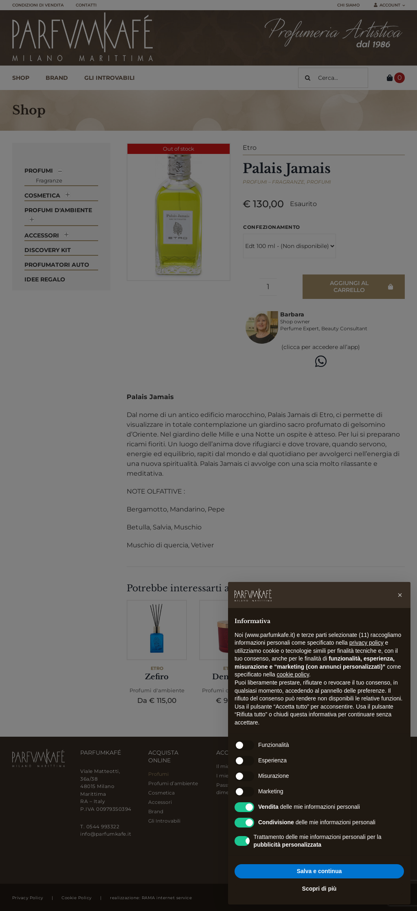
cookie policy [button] (293, 674)
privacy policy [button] (366, 642)
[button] (399, 594)
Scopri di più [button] (319, 888)
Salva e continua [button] (319, 871)
